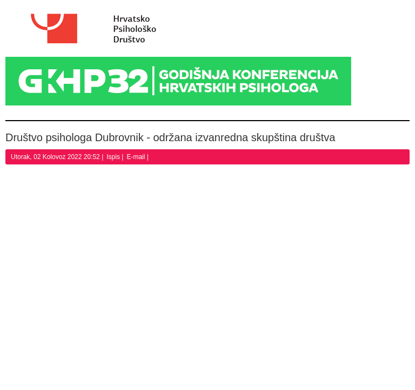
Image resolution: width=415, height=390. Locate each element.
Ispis (114, 157)
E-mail (136, 157)
